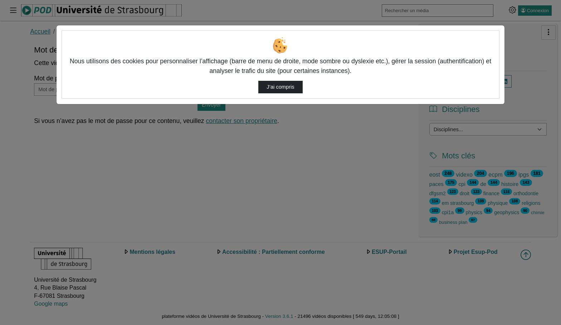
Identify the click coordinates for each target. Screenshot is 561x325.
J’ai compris (280, 87)
